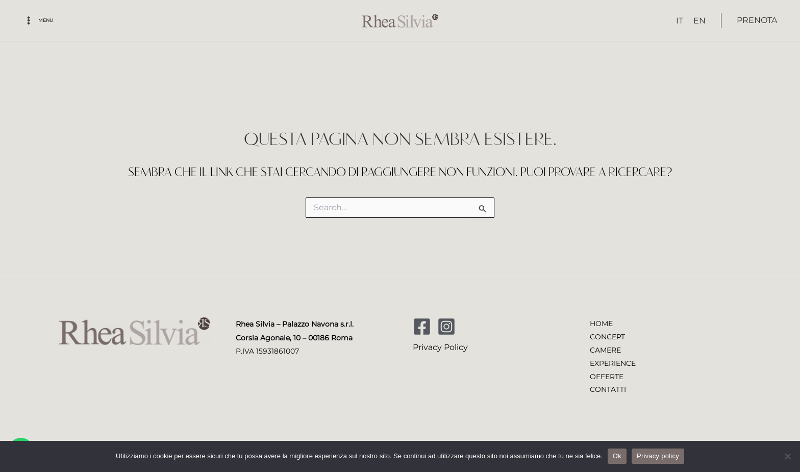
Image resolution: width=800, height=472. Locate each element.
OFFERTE (606, 376)
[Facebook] (422, 325)
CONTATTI (608, 390)
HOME (601, 323)
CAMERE (605, 349)
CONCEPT (607, 336)
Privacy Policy (440, 346)
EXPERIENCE (613, 363)
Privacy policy (658, 456)
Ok (617, 456)
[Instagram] (446, 325)
